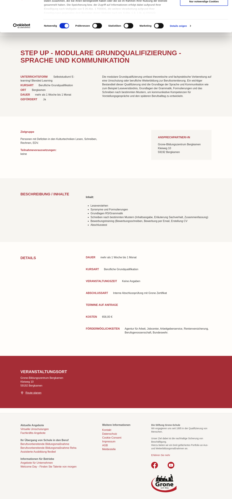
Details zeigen (178, 53)
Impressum (108, 441)
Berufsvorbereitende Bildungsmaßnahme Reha (48, 447)
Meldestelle (109, 449)
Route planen (33, 392)
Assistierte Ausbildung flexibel (38, 451)
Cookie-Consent (112, 437)
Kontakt (106, 430)
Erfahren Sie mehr (160, 455)
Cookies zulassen (204, 8)
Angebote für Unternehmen (36, 462)
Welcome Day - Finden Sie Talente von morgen (48, 466)
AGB (105, 445)
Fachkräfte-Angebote (32, 433)
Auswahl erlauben (204, 18)
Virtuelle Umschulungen (34, 429)
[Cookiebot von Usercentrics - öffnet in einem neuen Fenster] (21, 53)
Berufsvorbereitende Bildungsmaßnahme (44, 444)
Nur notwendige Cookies (204, 28)
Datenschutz (109, 433)
